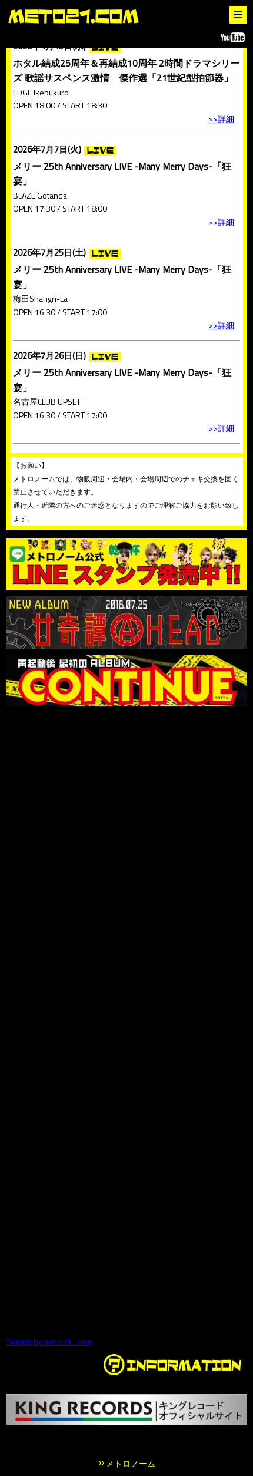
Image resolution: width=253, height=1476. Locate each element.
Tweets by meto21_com (49, 1341)
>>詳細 (221, 119)
